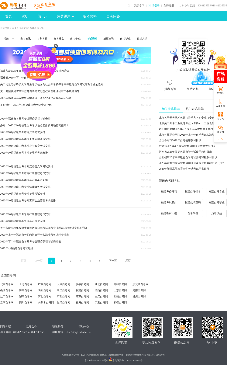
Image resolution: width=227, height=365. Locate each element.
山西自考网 (6, 290)
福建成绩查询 (193, 202)
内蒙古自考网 (46, 302)
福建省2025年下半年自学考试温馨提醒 (22, 77)
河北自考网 (44, 296)
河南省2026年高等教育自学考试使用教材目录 (185, 151)
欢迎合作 (31, 326)
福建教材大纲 (169, 213)
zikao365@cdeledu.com (78, 332)
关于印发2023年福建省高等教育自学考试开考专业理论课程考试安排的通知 (44, 228)
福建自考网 (82, 290)
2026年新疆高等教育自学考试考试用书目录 (184, 168)
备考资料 (90, 16)
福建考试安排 (169, 202)
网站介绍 (5, 326)
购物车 (220, 93)
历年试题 (216, 213)
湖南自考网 (25, 296)
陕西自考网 (44, 290)
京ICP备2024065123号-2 (96, 360)
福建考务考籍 (169, 191)
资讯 (43, 16)
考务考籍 (42, 38)
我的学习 (139, 5)
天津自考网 (63, 284)
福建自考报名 (193, 191)
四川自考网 (25, 302)
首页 (8, 16)
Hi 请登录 (154, 5)
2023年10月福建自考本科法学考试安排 (22, 132)
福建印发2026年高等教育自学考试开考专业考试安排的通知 (34, 70)
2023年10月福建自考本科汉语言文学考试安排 (26, 166)
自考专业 (75, 38)
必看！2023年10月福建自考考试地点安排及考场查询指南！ (34, 125)
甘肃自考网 (63, 302)
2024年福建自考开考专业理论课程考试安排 (25, 118)
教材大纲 (142, 38)
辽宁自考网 (6, 296)
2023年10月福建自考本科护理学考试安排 (24, 152)
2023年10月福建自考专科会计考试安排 (22, 221)
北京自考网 (6, 284)
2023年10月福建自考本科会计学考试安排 (24, 180)
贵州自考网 (139, 296)
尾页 (128, 260)
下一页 (113, 260)
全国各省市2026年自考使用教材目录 (180, 140)
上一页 (39, 260)
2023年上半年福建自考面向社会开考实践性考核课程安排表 (34, 234)
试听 (25, 16)
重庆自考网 (101, 296)
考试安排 (23, 28)
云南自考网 (6, 302)
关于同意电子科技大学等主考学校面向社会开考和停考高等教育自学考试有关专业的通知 (51, 84)
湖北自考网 (101, 284)
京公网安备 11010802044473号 (126, 360)
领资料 (220, 132)
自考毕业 (125, 38)
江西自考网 (101, 290)
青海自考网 (82, 302)
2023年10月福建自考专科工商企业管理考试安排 (28, 200)
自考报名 (58, 38)
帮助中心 (83, 326)
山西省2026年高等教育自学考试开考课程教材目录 (188, 157)
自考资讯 (25, 38)
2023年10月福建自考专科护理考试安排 (22, 193)
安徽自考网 (82, 284)
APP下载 (220, 106)
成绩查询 (108, 38)
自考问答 (113, 16)
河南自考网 (139, 290)
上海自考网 (25, 284)
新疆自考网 (120, 302)
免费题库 (65, 16)
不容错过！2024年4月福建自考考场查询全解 (26, 104)
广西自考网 (63, 296)
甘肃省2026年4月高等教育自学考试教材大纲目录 (187, 146)
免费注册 (168, 5)
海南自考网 (25, 290)
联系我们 (57, 326)
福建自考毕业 (217, 202)
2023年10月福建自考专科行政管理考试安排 (25, 214)
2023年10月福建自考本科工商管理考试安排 (25, 139)
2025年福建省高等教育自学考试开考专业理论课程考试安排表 (36, 98)
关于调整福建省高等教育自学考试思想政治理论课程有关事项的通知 (40, 91)
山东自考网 (120, 290)
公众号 (220, 119)
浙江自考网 (63, 290)
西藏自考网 (120, 296)
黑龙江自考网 (140, 284)
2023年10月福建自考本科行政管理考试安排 (25, 173)
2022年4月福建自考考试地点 (16, 248)
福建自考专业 (217, 191)
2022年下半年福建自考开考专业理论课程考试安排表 (30, 241)
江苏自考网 (82, 296)
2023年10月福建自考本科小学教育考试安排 (25, 145)
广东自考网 (44, 284)
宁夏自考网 (101, 302)
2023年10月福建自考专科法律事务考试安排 (25, 187)
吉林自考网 (120, 284)
